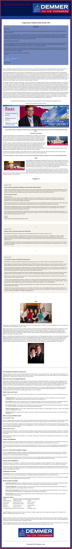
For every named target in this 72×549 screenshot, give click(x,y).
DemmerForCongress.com (16, 4)
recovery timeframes (42, 75)
